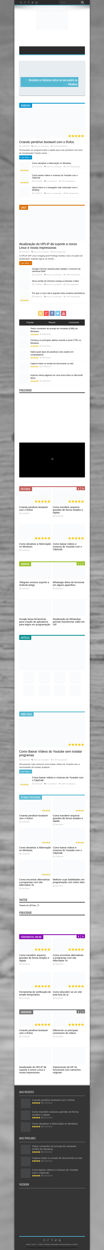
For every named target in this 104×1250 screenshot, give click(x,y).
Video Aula (26, 714)
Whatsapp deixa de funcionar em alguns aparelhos (68, 583)
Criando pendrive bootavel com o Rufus (46, 142)
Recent (52, 322)
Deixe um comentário (41, 146)
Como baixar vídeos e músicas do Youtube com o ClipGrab (67, 546)
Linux (23, 207)
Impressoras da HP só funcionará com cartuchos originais (67, 1070)
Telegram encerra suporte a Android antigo (34, 583)
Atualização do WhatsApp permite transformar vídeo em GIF (69, 622)
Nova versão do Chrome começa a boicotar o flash (55, 281)
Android (25, 564)
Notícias (25, 638)
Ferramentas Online (31, 937)
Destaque (25, 489)
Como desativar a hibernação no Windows (51, 163)
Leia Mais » (25, 157)
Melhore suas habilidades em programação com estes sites (69, 881)
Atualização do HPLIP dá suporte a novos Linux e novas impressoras (48, 245)
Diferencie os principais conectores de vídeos (65, 1031)
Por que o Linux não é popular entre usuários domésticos (58, 293)
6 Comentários (51, 181)
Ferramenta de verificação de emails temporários (35, 993)
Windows (25, 105)
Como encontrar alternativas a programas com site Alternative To (34, 882)
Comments (74, 322)
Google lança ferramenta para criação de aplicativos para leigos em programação (34, 622)
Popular (30, 322)
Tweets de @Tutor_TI (29, 905)
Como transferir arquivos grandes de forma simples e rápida (68, 510)
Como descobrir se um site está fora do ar (67, 993)
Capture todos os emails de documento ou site (51, 363)
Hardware (26, 1012)
